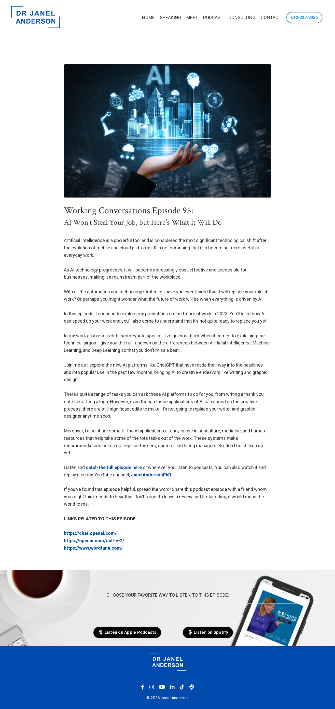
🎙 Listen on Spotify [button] (207, 632)
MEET (192, 17)
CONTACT (271, 17)
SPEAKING (170, 17)
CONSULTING (242, 17)
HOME (148, 17)
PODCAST (213, 17)
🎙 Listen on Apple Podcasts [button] (127, 632)
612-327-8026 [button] (304, 17)
